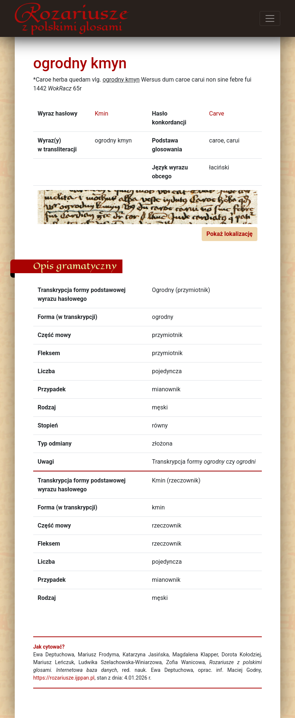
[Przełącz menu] (270, 18)
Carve (216, 113)
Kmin (101, 113)
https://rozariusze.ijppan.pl (63, 678)
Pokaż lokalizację (229, 233)
